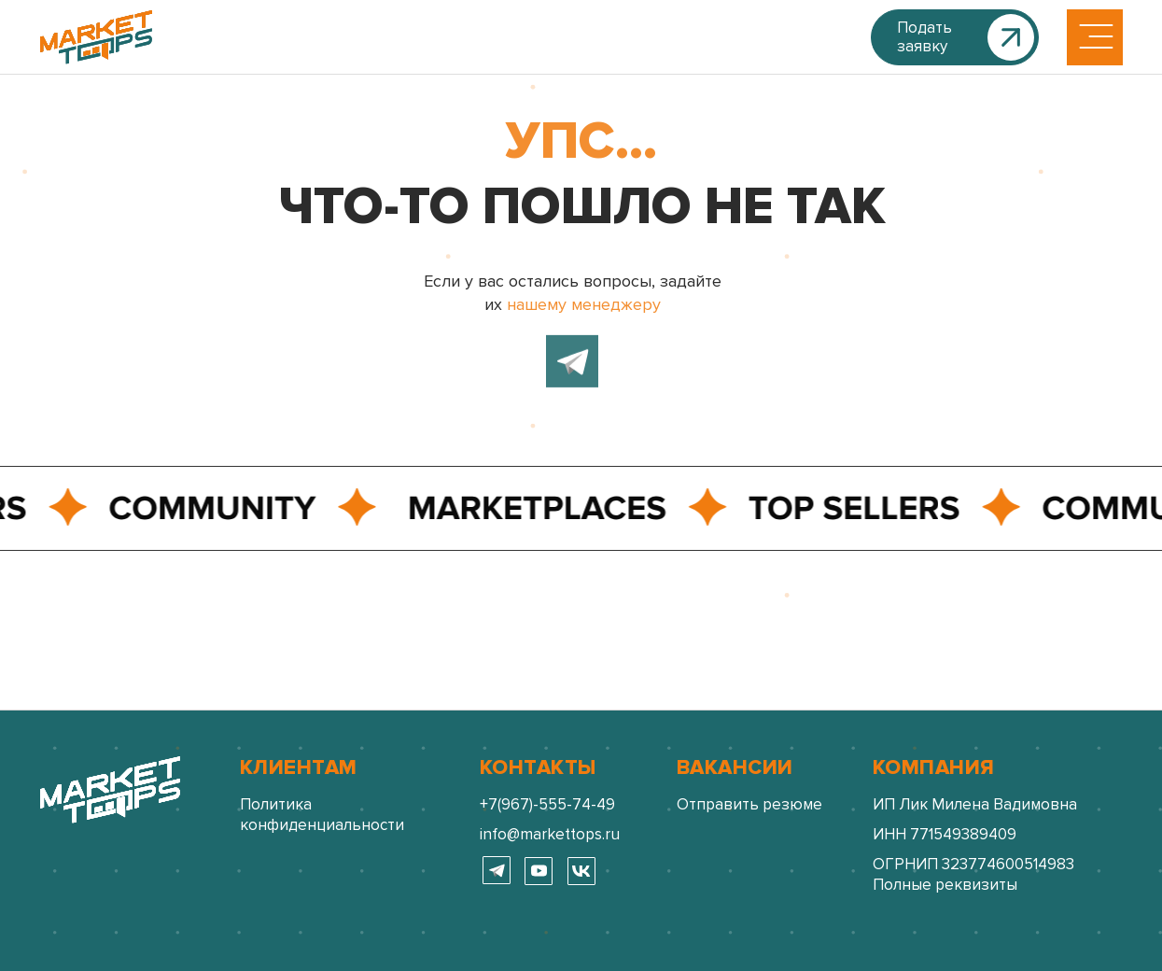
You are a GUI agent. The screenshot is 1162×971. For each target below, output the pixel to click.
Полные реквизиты (945, 884)
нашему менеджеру (584, 301)
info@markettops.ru (550, 834)
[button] (955, 37)
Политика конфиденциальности (322, 815)
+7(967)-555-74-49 (547, 804)
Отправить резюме (749, 804)
